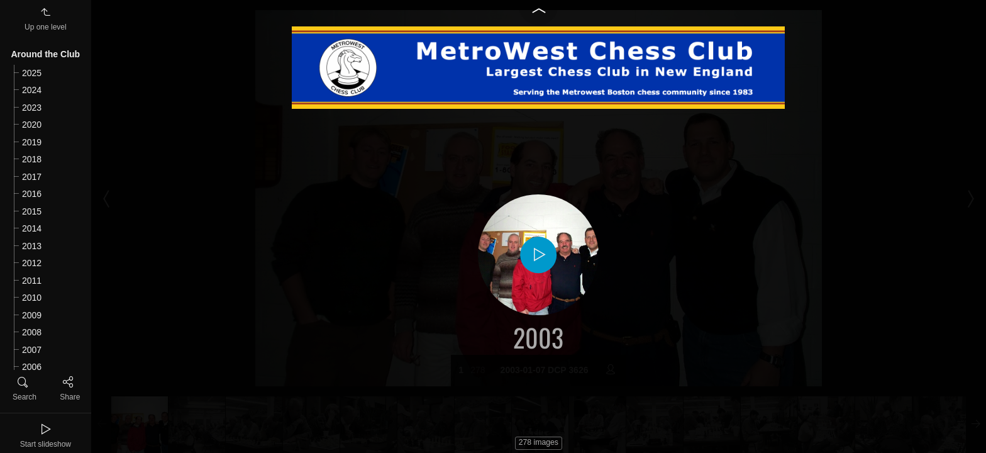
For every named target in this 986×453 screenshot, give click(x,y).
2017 (32, 177)
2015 (32, 211)
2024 (32, 90)
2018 (32, 159)
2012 (32, 263)
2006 (32, 367)
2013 (32, 246)
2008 (32, 332)
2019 (32, 142)
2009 (32, 315)
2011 (32, 281)
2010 (32, 298)
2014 (32, 228)
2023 (32, 108)
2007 (32, 350)
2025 (32, 73)
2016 (32, 194)
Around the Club (45, 54)
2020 (32, 125)
